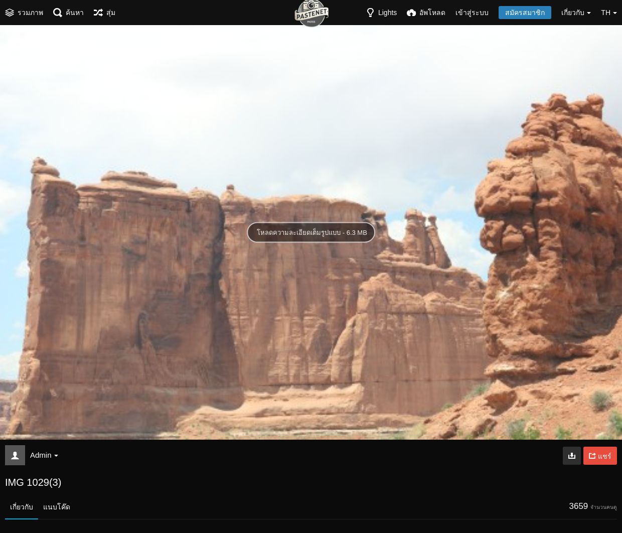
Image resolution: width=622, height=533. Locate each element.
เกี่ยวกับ (21, 507)
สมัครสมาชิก (525, 13)
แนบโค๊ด (56, 507)
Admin (44, 455)
